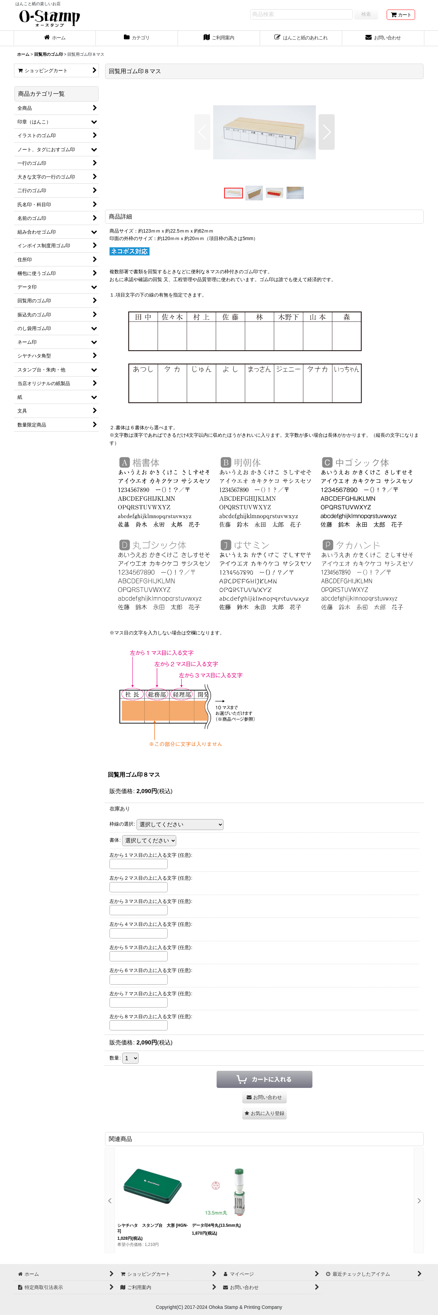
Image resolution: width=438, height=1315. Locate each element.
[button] (202, 132)
